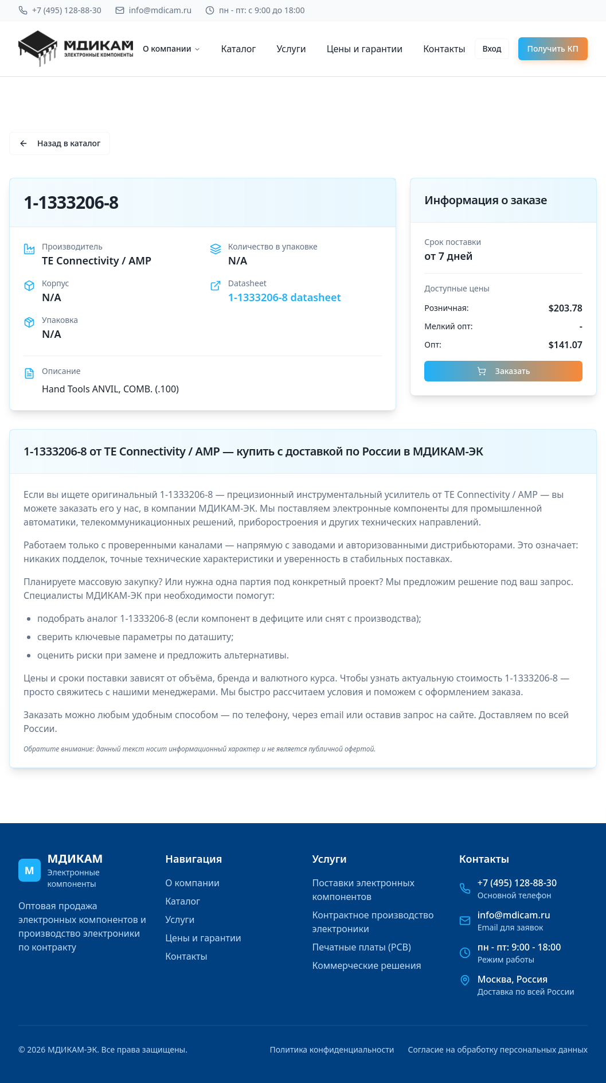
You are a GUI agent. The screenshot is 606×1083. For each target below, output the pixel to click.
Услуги (291, 48)
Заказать (503, 370)
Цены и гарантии (365, 48)
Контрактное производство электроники (373, 922)
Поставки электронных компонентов (363, 889)
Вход (491, 48)
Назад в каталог (59, 143)
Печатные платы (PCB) (361, 947)
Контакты (444, 48)
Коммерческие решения (366, 965)
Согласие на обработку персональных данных (498, 1049)
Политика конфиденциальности (331, 1049)
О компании (172, 48)
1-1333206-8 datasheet (284, 297)
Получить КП (553, 48)
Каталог (238, 48)
